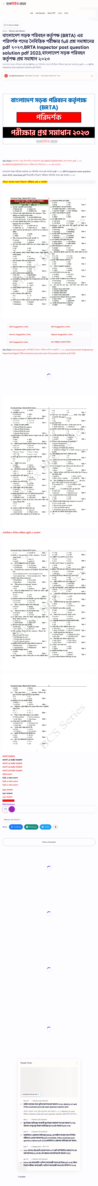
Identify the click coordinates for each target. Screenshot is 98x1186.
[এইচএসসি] (45, 1147)
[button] (16, 827)
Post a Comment (49, 842)
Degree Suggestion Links (62, 334)
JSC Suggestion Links (18, 342)
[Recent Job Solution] (40, 1101)
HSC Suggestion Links (18, 327)
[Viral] (66, 13)
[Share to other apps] (56, 827)
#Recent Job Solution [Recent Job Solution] (12, 820)
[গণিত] (60, 13)
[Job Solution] (40, 13)
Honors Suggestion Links (20, 334)
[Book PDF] (51, 13)
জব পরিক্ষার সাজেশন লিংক (61, 342)
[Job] (31, 13)
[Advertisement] (49, 868)
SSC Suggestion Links (60, 327)
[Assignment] (37, 1147)
